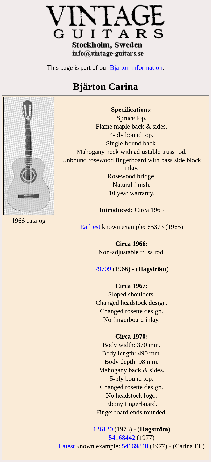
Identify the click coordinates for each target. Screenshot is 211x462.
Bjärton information (136, 67)
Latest (67, 446)
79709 (103, 269)
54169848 (135, 446)
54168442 (122, 437)
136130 (103, 429)
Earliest (90, 226)
